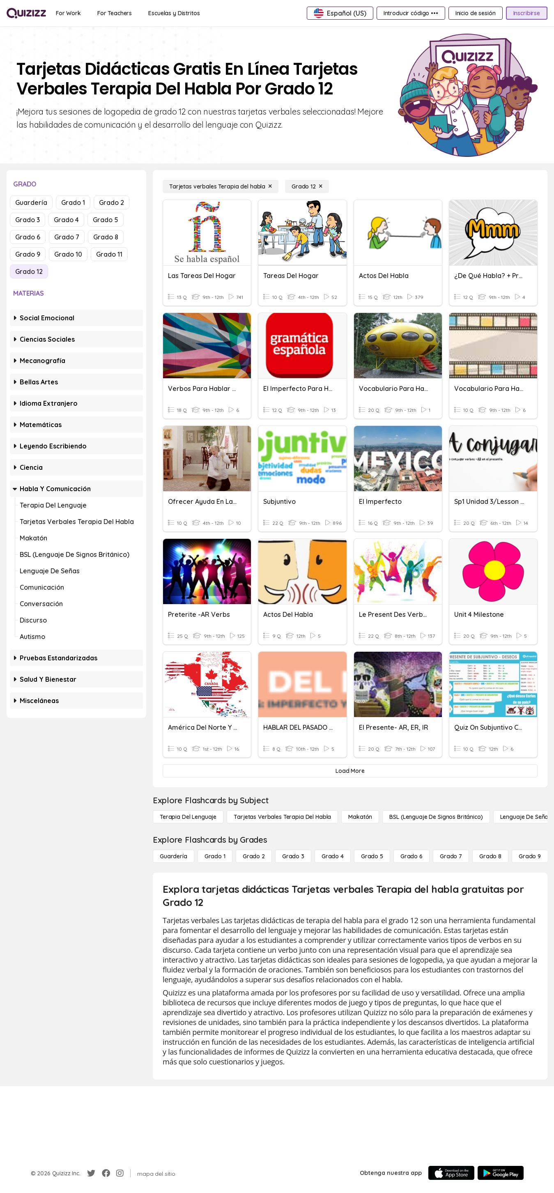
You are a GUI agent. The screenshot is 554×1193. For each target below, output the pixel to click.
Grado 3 (27, 220)
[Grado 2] (254, 856)
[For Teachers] (114, 13)
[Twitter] (91, 1173)
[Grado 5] (372, 856)
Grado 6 (27, 237)
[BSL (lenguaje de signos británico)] (436, 816)
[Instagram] (120, 1173)
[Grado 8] (490, 856)
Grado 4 (66, 220)
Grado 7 (66, 237)
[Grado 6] (411, 856)
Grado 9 (27, 254)
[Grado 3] (293, 856)
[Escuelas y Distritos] (174, 13)
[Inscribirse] (526, 13)
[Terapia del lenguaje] (188, 816)
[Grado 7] (451, 856)
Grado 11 (109, 254)
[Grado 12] (307, 186)
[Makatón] (360, 816)
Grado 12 (29, 271)
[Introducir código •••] (411, 13)
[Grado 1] (215, 856)
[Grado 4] (333, 856)
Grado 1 (73, 202)
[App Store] (451, 1173)
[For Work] (68, 13)
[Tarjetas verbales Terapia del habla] (220, 186)
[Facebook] (106, 1173)
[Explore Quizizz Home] (26, 13)
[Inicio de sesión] (475, 13)
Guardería (31, 202)
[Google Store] (501, 1173)
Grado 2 (111, 202)
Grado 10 (68, 254)
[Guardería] (173, 856)
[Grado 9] (530, 856)
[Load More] (350, 770)
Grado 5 (105, 220)
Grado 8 (105, 237)
